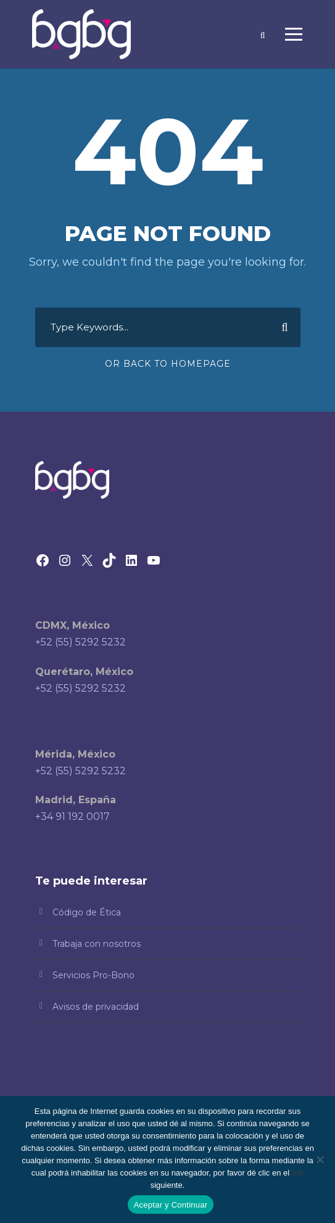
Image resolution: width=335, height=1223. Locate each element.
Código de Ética (86, 912)
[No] (319, 1159)
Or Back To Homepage (168, 363)
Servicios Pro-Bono (93, 975)
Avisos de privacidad (95, 1006)
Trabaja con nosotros (96, 943)
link (298, 1172)
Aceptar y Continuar (171, 1204)
